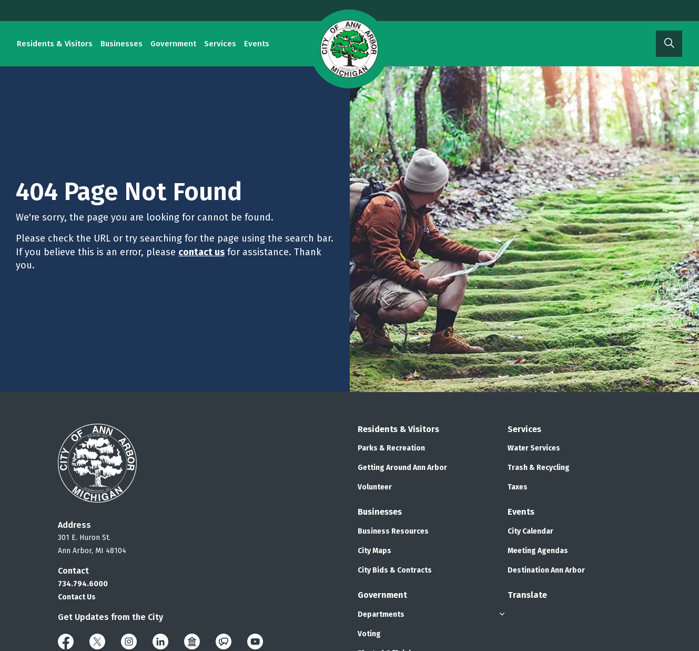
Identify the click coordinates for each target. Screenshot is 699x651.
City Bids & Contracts (395, 570)
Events (256, 43)
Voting (369, 633)
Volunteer (375, 487)
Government (173, 43)
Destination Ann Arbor (546, 570)
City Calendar (530, 531)
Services (220, 43)
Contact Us (77, 597)
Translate (527, 595)
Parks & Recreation (391, 448)
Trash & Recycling (539, 467)
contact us (201, 252)
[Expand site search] (669, 44)
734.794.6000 (83, 583)
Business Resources (393, 531)
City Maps (374, 550)
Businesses (121, 43)
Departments (381, 614)
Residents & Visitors (55, 43)
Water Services (534, 448)
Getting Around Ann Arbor (402, 467)
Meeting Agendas (538, 550)
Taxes (518, 487)
